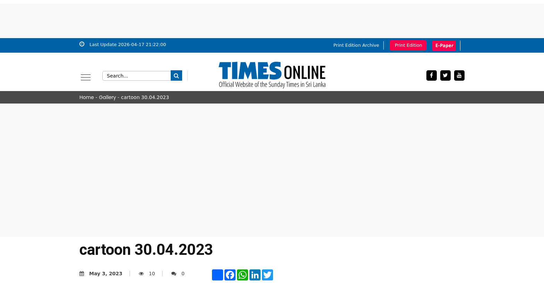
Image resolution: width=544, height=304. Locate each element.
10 (147, 273)
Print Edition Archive (356, 45)
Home (86, 97)
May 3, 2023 (100, 273)
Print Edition (408, 45)
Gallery (107, 97)
